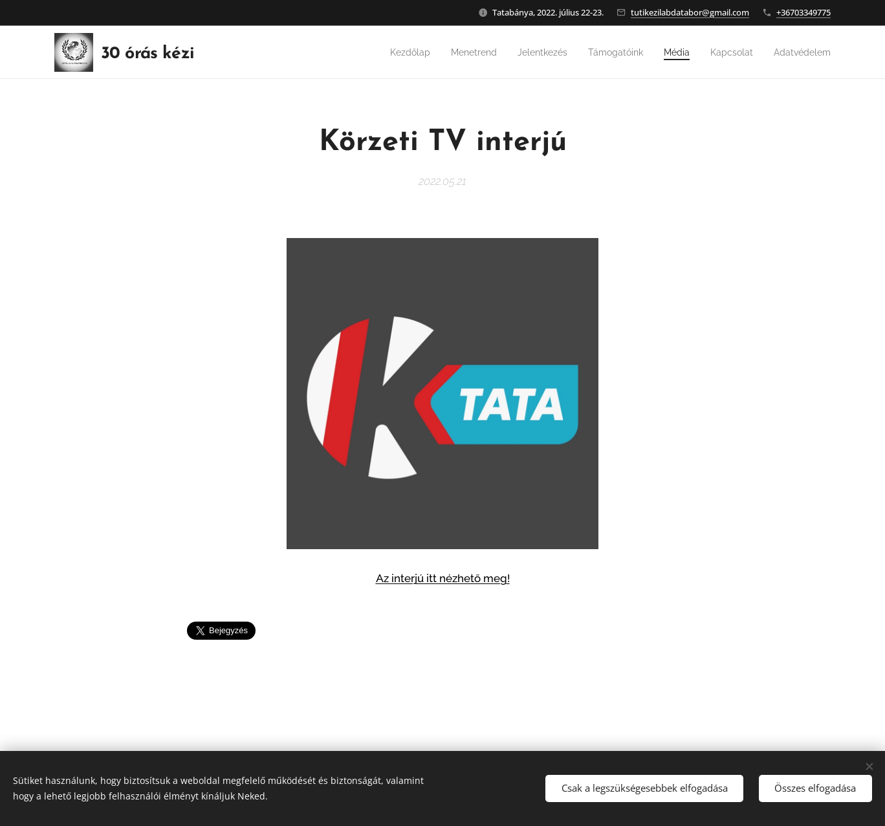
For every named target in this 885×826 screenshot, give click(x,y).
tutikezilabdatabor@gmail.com (690, 12)
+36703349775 (803, 12)
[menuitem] (376, 52)
